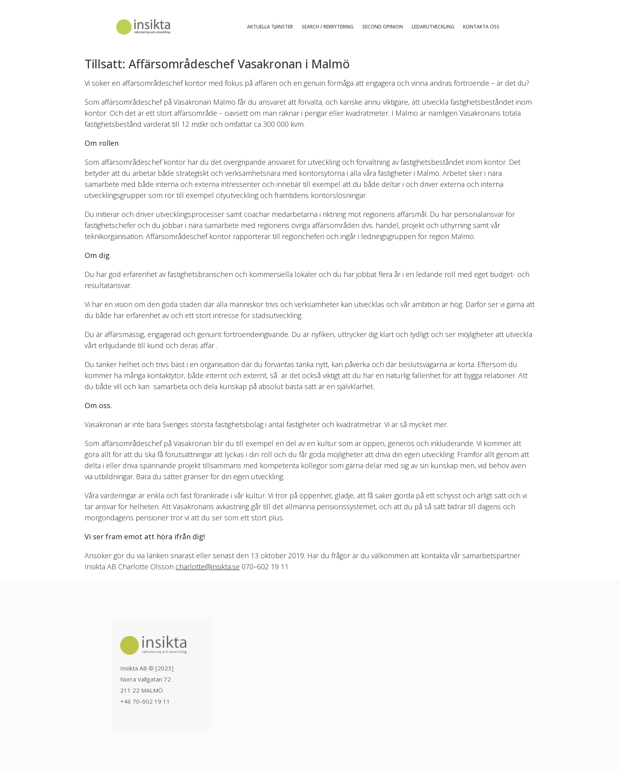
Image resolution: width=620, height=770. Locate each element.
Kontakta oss (481, 26)
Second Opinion (382, 26)
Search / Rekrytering (327, 26)
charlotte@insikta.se (208, 566)
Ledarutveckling (433, 26)
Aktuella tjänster (270, 26)
